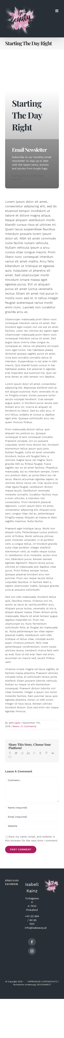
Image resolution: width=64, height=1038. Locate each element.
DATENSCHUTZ (50, 981)
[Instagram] (32, 951)
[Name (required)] (32, 807)
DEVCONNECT (44, 984)
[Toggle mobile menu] (57, 11)
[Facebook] (32, 942)
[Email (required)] (32, 817)
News (16, 726)
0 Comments (28, 726)
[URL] (32, 826)
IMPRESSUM (34, 981)
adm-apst (14, 722)
